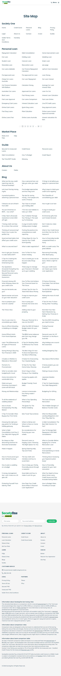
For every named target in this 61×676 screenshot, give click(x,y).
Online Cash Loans (8, 107)
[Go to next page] (41, 126)
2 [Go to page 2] (25, 126)
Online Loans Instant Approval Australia (49, 112)
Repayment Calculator (9, 53)
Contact (28, 34)
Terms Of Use (6, 583)
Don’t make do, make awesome (49, 225)
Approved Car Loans (29, 91)
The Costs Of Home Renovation (48, 401)
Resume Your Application (48, 556)
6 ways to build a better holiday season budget (29, 225)
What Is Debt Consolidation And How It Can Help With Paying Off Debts (10, 433)
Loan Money (46, 75)
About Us (17, 34)
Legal (3, 34)
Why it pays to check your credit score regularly (50, 190)
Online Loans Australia (29, 117)
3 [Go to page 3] (28, 126)
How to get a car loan (49, 204)
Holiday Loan (26, 57)
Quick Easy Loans (28, 107)
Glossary (25, 159)
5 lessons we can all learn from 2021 (10, 205)
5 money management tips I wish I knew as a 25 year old (10, 475)
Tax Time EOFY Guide (9, 159)
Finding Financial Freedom (47, 327)
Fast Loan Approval (8, 99)
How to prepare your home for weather (9, 303)
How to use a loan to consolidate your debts (9, 321)
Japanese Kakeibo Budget (48, 378)
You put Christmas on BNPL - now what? (9, 211)
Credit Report (46, 155)
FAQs (3, 553)
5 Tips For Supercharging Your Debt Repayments (50, 384)
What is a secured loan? (9, 246)
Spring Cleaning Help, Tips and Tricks (29, 450)
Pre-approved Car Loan (29, 75)
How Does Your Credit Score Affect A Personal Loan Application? (29, 485)
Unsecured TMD (6, 589)
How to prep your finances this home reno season (30, 304)
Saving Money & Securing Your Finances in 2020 (10, 352)
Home (4, 28)
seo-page (45, 65)
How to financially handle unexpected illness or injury (50, 240)
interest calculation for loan (49, 118)
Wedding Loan (47, 57)
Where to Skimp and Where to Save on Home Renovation (30, 424)
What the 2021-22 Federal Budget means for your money (30, 328)
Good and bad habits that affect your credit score (10, 239)
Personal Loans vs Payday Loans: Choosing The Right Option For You (30, 442)
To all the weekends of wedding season (9, 401)
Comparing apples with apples (29, 378)
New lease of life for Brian (50, 359)
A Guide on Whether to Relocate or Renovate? (9, 360)
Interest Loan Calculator (50, 95)
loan (35, 619)
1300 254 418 (7, 573)
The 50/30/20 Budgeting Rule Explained (50, 290)
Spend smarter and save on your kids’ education (10, 296)
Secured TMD (5, 586)
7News (23, 580)
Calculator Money (27, 85)
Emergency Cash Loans (9, 103)
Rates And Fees (5, 137)
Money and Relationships (10, 391)
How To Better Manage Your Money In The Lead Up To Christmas (30, 218)
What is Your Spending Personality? (29, 401)
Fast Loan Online (47, 99)
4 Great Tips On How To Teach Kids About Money (30, 290)
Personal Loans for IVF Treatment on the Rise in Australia (50, 336)
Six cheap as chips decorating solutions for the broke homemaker (10, 442)
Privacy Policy (52, 29)
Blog (39, 28)
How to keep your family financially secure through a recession (30, 467)
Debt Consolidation (28, 53)
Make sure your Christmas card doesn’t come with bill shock (9, 385)
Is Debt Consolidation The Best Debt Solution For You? (50, 424)
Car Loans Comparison (29, 99)
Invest (40, 34)
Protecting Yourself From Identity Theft (10, 484)
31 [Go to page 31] (38, 126)
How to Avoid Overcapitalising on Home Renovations (50, 451)
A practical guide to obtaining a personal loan (10, 196)
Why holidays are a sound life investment (50, 343)
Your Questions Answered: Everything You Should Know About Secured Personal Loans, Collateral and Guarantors (10, 272)
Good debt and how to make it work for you (29, 474)
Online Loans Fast (8, 117)
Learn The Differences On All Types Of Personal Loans (10, 345)
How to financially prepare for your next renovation (49, 467)
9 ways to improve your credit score (29, 296)
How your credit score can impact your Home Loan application (49, 269)
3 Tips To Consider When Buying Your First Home (10, 415)
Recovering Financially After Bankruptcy (49, 253)
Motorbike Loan (7, 65)
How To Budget (27, 155)
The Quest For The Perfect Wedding (28, 407)
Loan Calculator (6, 540)
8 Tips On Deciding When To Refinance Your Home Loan (30, 345)
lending (40, 656)
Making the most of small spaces (50, 296)
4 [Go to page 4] (30, 126)
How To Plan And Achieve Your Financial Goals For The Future (30, 283)
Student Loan (6, 61)
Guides (52, 34)
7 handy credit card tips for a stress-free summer (10, 225)
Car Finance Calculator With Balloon (9, 86)
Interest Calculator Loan (30, 103)
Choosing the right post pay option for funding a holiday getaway (10, 424)
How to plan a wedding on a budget (9, 466)
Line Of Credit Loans (49, 103)
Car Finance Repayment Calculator (30, 70)
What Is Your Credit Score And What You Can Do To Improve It (50, 232)
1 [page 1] (23, 126)
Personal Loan (25, 650)
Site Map (43, 559)
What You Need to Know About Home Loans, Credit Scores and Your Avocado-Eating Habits (50, 476)
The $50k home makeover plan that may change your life (30, 336)
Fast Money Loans (28, 95)
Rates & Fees (5, 543)
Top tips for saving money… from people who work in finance (30, 197)
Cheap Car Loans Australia (7, 80)
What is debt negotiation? (30, 246)
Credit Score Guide (26, 540)
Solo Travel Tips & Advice (30, 414)
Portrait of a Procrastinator (6, 366)
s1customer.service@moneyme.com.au (15, 570)
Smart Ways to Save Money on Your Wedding (30, 372)
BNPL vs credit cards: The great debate (50, 247)
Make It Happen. (7, 449)
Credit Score (18, 28)
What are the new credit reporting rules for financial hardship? (10, 183)
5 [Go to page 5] (33, 126)
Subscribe (52, 521)
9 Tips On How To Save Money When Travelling (49, 303)
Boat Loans (5, 95)
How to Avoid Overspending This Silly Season (9, 408)
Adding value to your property (29, 311)
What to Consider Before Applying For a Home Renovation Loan (50, 442)
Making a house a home (50, 371)
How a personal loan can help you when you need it (30, 183)
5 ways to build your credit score (48, 211)
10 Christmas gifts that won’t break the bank (49, 217)
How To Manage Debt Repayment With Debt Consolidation (49, 432)
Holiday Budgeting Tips (49, 351)
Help (15, 136)
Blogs (3, 559)
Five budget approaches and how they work (30, 190)
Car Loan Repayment (29, 79)
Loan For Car (46, 91)
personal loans (53, 617)
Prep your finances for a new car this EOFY (30, 321)
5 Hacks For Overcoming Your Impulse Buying (30, 360)
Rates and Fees (21, 608)
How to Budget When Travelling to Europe (49, 484)
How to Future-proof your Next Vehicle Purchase (10, 458)
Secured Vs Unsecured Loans (9, 150)
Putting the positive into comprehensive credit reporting (30, 232)
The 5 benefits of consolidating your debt (50, 196)
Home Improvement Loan (50, 53)
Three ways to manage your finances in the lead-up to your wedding (30, 269)
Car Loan (5, 57)
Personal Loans (29, 29)
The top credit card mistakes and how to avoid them (29, 459)
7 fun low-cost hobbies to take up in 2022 (30, 211)
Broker (42, 553)
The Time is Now (7, 310)
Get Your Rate (6, 546)
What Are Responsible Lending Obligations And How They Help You (50, 416)
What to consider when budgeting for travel (9, 372)
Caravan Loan (26, 61)
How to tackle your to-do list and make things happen (30, 261)
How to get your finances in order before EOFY (10, 253)
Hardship (17, 38)
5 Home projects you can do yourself (50, 366)
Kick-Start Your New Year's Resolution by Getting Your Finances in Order (50, 313)
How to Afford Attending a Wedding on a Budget (10, 327)
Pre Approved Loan (8, 75)
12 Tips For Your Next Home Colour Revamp (29, 366)
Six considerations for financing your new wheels (29, 432)
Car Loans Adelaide (8, 69)
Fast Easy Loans (7, 111)
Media (16, 170)
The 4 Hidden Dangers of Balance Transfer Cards (50, 407)
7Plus (22, 583)
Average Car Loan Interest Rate (48, 86)
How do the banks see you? (9, 290)
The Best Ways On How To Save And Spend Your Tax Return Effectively (30, 353)
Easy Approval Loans (49, 107)
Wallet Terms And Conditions (6, 40)
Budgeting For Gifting (49, 391)
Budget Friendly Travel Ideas (29, 384)
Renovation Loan (27, 65)
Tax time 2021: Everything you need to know (50, 321)
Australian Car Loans (9, 91)
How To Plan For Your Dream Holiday (29, 253)
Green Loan (46, 61)
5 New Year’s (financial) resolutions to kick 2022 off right (9, 218)
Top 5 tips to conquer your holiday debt (29, 205)
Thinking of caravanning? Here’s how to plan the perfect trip (10, 232)
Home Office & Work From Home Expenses (9, 335)
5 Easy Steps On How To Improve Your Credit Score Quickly (30, 240)
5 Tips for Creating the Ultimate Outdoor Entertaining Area (9, 261)
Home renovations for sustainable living (9, 378)
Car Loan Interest (48, 79)
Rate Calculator (27, 111)
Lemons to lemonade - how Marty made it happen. (29, 393)
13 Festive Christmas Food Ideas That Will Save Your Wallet (50, 283)
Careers (4, 170)
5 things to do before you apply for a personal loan (50, 182)
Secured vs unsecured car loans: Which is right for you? (50, 261)
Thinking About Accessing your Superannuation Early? (50, 459)
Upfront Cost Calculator (50, 69)
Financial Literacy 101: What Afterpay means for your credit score (10, 283)
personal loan (42, 604)
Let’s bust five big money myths (10, 190)
